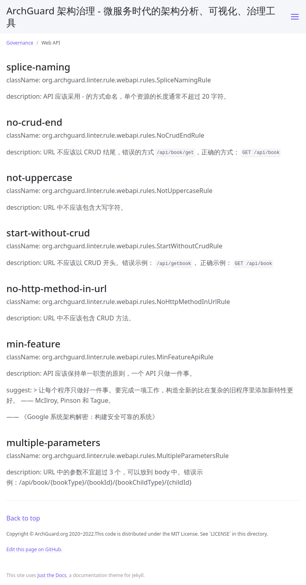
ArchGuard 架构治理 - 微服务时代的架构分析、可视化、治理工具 (140, 16)
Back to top (23, 518)
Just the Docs (51, 575)
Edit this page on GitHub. (34, 549)
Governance (19, 42)
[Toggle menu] (295, 16)
